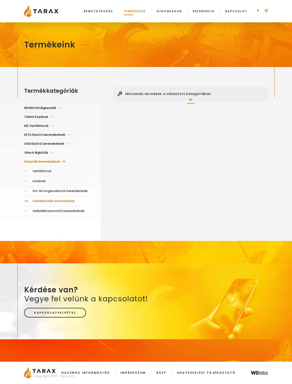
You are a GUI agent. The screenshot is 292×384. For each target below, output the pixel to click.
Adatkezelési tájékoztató (206, 373)
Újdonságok (169, 11)
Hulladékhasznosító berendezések (59, 211)
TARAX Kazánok (39, 117)
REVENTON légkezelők (43, 108)
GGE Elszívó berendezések (47, 144)
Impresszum (133, 373)
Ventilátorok (42, 171)
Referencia (204, 11)
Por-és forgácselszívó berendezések (60, 191)
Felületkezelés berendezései (54, 201)
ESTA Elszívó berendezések (47, 135)
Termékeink (135, 11)
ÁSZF (161, 373)
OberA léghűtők (39, 152)
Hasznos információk (85, 373)
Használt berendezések (45, 161)
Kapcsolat (236, 11)
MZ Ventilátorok (39, 126)
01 (191, 100)
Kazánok (39, 181)
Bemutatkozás (98, 11)
